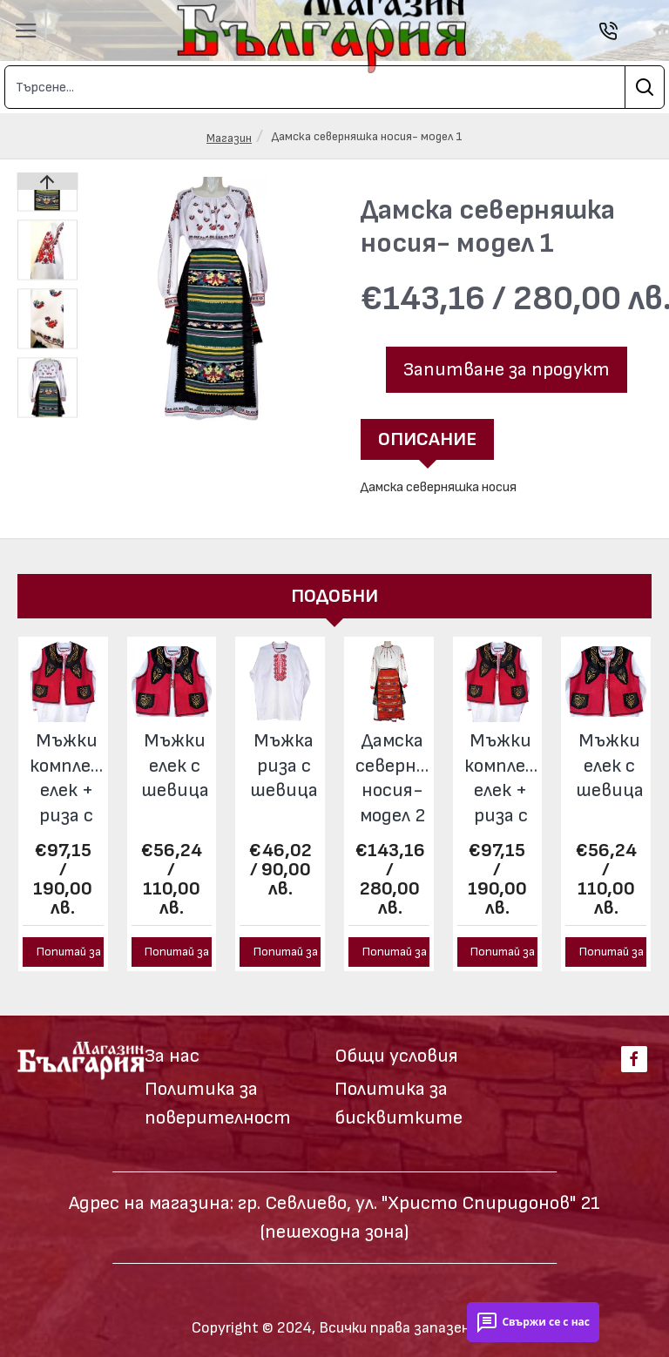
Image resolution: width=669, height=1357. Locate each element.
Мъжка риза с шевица (284, 765)
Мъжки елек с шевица (175, 765)
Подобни (334, 596)
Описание (427, 439)
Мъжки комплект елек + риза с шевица (67, 780)
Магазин (229, 138)
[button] (186, 409)
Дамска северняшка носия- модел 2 (392, 778)
